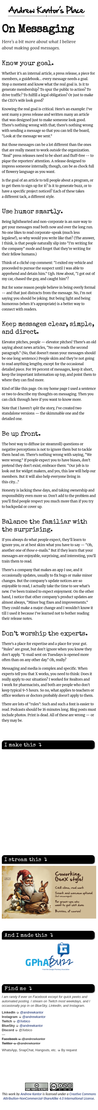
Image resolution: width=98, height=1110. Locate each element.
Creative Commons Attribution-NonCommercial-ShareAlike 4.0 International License (49, 1096)
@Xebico (23, 1021)
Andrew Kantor (31, 1094)
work (11, 1094)
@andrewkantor (31, 1012)
